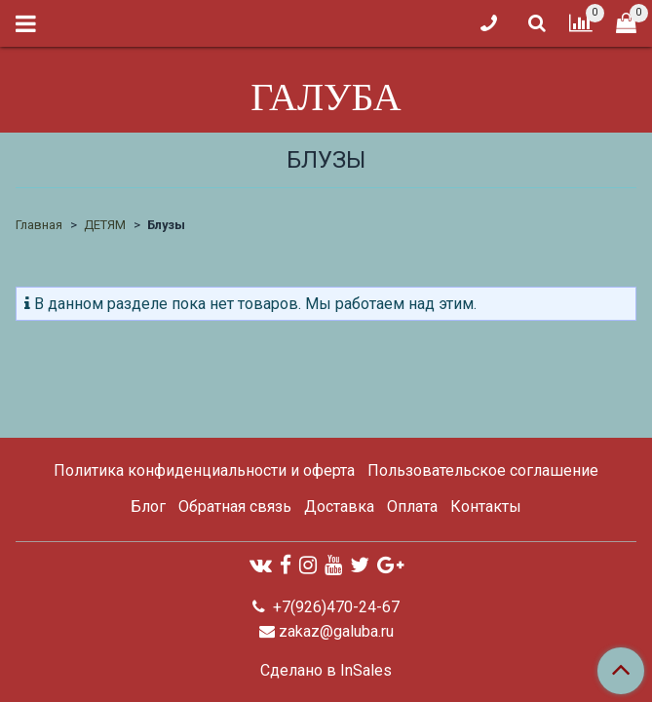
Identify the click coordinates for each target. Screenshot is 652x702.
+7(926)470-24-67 (334, 607)
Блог (148, 506)
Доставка (339, 506)
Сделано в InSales (326, 671)
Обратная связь (234, 506)
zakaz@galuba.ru (336, 631)
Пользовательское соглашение (482, 470)
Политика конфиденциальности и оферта (204, 470)
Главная (39, 224)
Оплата (412, 506)
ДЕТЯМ (105, 224)
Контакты (485, 506)
